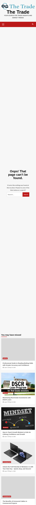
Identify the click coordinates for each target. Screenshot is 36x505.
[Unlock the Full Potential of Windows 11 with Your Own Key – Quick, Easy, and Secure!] (18, 453)
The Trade (18, 12)
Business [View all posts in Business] (5, 427)
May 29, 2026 (12, 367)
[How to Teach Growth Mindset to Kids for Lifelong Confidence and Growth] (18, 418)
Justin (5, 367)
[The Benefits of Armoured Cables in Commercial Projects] (18, 487)
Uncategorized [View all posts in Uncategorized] (7, 462)
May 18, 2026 (12, 402)
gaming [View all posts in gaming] (5, 358)
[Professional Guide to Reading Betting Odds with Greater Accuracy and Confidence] (18, 349)
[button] (3, 24)
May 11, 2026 (12, 471)
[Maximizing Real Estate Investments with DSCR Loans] (18, 384)
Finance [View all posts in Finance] (5, 392)
